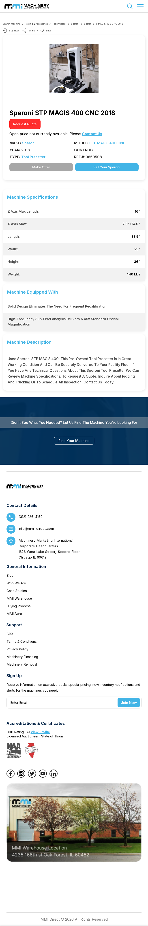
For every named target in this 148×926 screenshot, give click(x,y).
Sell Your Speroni (106, 167)
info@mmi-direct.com (36, 528)
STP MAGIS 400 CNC (107, 143)
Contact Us (92, 134)
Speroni (75, 23)
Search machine (11, 23)
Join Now (129, 702)
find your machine (74, 440)
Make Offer (41, 167)
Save (45, 30)
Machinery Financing (22, 657)
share (28, 30)
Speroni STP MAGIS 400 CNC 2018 (103, 23)
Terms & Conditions (21, 641)
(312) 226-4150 (31, 517)
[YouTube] (43, 776)
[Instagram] (21, 776)
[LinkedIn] (53, 776)
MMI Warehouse (19, 598)
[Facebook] (10, 776)
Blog (9, 575)
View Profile (40, 732)
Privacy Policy (17, 649)
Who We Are (16, 583)
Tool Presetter (59, 23)
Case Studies (16, 591)
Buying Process (18, 606)
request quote (25, 124)
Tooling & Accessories (36, 23)
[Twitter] (32, 776)
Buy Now (14, 30)
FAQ (9, 634)
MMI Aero (14, 613)
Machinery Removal (21, 664)
